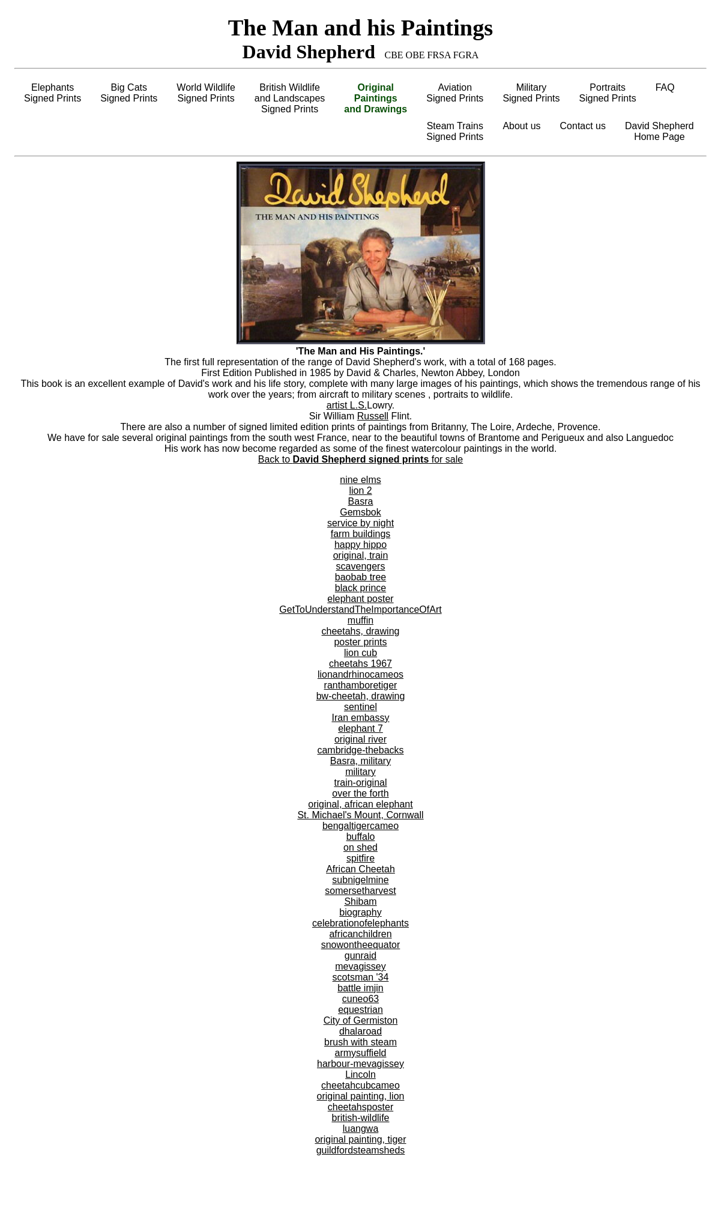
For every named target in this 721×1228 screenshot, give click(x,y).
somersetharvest (360, 891)
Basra (360, 501)
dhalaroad (360, 1031)
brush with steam (360, 1042)
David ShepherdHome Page (659, 131)
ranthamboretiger (360, 685)
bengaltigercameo (360, 826)
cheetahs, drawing (361, 631)
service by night (360, 523)
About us (521, 126)
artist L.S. (347, 405)
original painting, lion (361, 1096)
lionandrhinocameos (360, 674)
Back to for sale (360, 459)
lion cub (360, 653)
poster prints (360, 642)
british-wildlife (360, 1118)
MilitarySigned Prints (531, 92)
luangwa (361, 1128)
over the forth (360, 793)
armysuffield (361, 1053)
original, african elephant (360, 804)
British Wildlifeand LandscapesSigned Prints (290, 98)
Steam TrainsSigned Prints (454, 131)
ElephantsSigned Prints (52, 92)
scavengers (360, 566)
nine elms (360, 480)
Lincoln (360, 1074)
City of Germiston (361, 1020)
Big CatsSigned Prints (128, 92)
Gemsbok (360, 512)
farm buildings (361, 534)
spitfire (360, 858)
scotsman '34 (361, 977)
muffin (360, 620)
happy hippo (360, 545)
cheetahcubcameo (360, 1085)
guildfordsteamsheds (360, 1150)
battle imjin (360, 988)
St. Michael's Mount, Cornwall (360, 815)
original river (360, 739)
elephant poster (360, 599)
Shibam (360, 901)
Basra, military (360, 761)
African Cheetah (360, 869)
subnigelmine (360, 880)
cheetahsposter (360, 1107)
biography (360, 912)
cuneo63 (360, 999)
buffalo (360, 836)
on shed (360, 847)
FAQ (665, 87)
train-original (360, 782)
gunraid (360, 955)
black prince (360, 588)
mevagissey (360, 966)
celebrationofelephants (360, 923)
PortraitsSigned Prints (607, 92)
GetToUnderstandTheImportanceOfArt (360, 609)
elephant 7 (360, 728)
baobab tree (360, 577)
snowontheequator (360, 945)
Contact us (583, 126)
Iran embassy (360, 718)
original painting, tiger (360, 1139)
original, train (360, 555)
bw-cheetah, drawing (360, 696)
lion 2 (360, 490)
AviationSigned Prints (454, 92)
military (360, 772)
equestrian (360, 1010)
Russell (372, 416)
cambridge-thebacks (360, 750)
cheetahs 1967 (360, 663)
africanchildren (360, 934)
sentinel (360, 707)
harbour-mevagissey (360, 1064)
